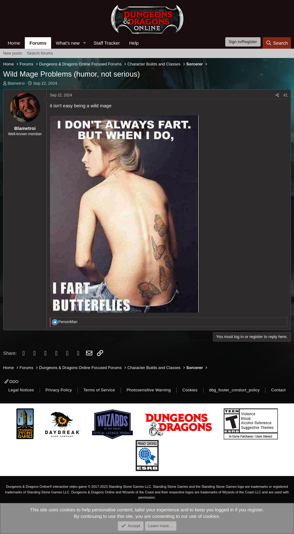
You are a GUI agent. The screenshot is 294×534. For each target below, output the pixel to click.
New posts (12, 53)
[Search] (277, 43)
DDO (11, 381)
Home (14, 43)
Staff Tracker (107, 43)
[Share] (277, 95)
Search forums (40, 53)
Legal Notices (21, 390)
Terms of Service (99, 390)
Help (134, 43)
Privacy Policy (59, 390)
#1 (285, 95)
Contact (278, 390)
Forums (37, 43)
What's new (68, 43)
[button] (84, 43)
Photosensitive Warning (148, 390)
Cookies (189, 390)
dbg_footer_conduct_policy (234, 390)
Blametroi (16, 83)
